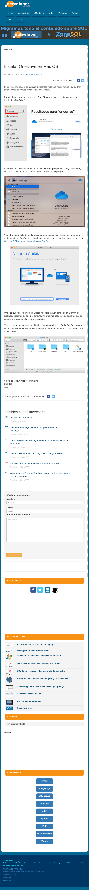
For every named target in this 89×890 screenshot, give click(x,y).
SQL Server (39, 13)
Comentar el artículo (34, 74)
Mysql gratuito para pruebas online (33, 651)
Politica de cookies (10, 875)
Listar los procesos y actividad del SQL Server (38, 663)
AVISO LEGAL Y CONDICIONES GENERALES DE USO (23, 872)
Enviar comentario (14, 555)
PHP (10, 19)
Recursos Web (44, 833)
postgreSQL (23, 13)
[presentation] (23, 548)
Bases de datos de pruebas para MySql (35, 644)
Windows (62, 13)
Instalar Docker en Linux (21, 417)
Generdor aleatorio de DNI (29, 694)
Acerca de (7, 881)
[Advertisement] (46, 56)
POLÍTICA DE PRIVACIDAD (13, 869)
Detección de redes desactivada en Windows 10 (39, 655)
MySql (11, 13)
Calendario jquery (25, 708)
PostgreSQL (44, 788)
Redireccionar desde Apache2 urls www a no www (34, 463)
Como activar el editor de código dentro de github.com (36, 453)
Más (19, 19)
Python (75, 13)
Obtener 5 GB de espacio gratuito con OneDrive (27, 241)
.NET (51, 13)
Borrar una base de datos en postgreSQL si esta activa (42, 679)
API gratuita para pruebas (29, 701)
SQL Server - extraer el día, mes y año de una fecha (41, 671)
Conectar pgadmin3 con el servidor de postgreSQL (40, 687)
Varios (44, 841)
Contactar (7, 878)
